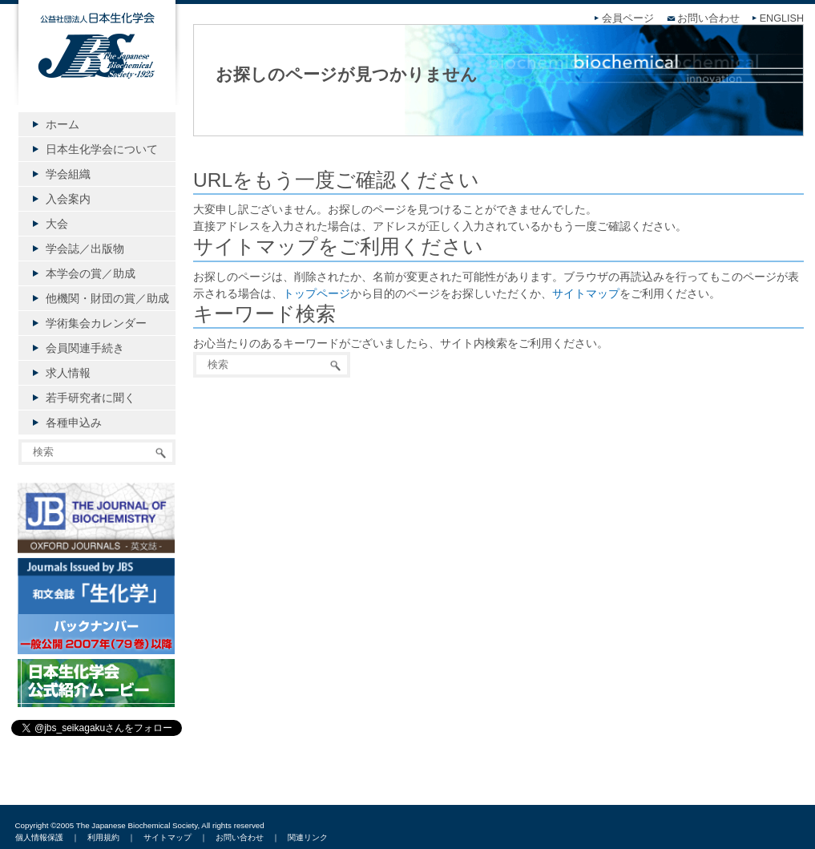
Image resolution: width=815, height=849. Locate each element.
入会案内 (68, 198)
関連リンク (308, 837)
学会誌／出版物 (85, 248)
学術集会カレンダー (96, 323)
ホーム (62, 124)
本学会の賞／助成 (90, 273)
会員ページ (628, 18)
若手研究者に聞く (90, 397)
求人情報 (68, 372)
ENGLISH (782, 18)
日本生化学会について (102, 149)
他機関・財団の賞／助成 (107, 298)
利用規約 (103, 837)
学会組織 (68, 174)
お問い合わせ (708, 18)
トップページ (316, 293)
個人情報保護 (39, 837)
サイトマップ (585, 293)
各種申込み (74, 422)
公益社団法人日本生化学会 (97, 65)
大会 (57, 223)
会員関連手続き (85, 348)
